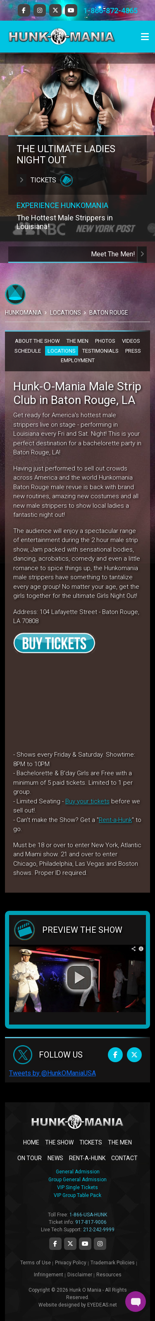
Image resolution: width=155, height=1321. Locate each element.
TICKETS (90, 1142)
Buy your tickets (87, 801)
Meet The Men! (119, 254)
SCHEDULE (27, 351)
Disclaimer (79, 1275)
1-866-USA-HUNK (88, 1215)
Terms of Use (35, 1263)
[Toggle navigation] (145, 36)
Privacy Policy (70, 1263)
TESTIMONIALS (100, 351)
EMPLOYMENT (78, 360)
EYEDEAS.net (102, 1305)
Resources (109, 1275)
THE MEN (77, 341)
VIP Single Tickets (77, 1187)
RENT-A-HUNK (87, 1158)
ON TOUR (29, 1158)
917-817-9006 (91, 1222)
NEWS (55, 1158)
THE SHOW (59, 1142)
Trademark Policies (113, 1263)
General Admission (78, 1172)
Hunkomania (23, 312)
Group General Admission (77, 1179)
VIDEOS (131, 341)
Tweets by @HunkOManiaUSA (52, 1073)
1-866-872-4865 (110, 10)
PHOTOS (105, 341)
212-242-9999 (98, 1230)
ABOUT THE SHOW (37, 341)
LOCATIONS (62, 351)
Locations (65, 312)
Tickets (45, 180)
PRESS (133, 351)
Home (31, 1142)
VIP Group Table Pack (77, 1195)
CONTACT (124, 1158)
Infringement (48, 1275)
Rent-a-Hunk (115, 820)
